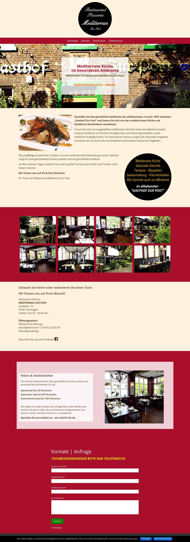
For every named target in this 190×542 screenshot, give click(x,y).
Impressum (99, 40)
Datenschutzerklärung (163, 539)
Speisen (85, 40)
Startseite (72, 40)
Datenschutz (116, 40)
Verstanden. (146, 539)
